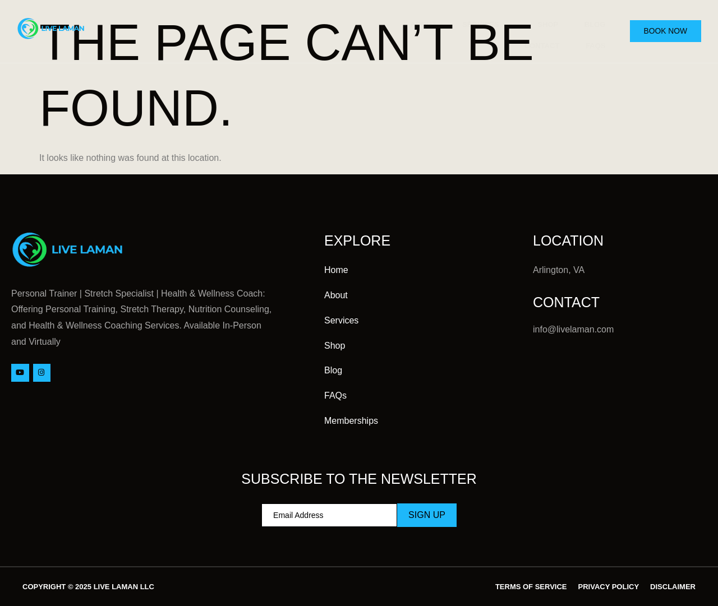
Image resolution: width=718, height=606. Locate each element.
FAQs (591, 39)
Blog (590, 22)
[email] (329, 515)
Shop (541, 22)
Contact (535, 39)
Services (479, 23)
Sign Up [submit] (426, 515)
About (413, 22)
